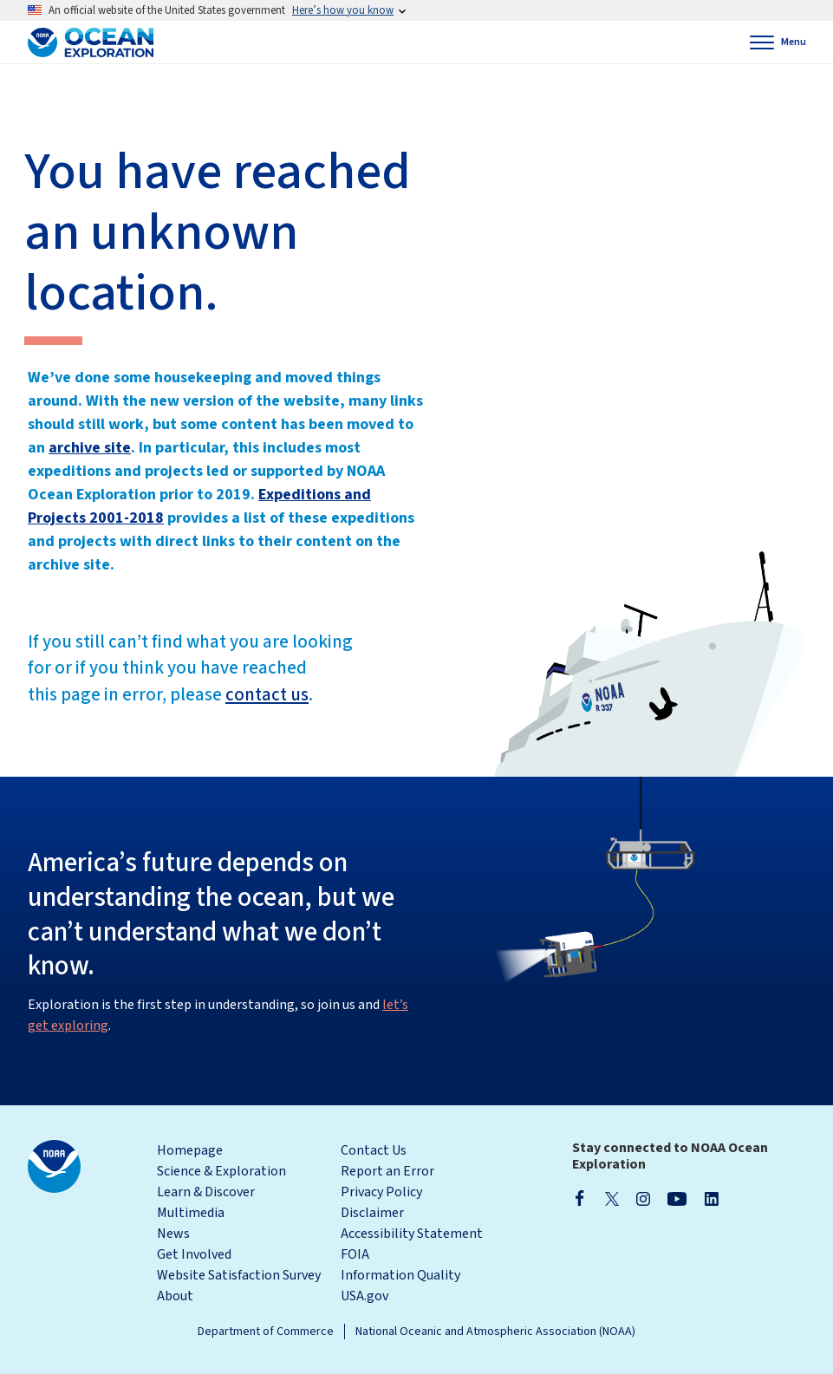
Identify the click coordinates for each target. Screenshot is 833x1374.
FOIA (355, 1254)
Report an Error (387, 1171)
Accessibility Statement (412, 1233)
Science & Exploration (221, 1171)
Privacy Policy (381, 1191)
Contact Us (374, 1150)
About (175, 1296)
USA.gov (364, 1296)
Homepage (190, 1150)
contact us (267, 694)
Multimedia (191, 1212)
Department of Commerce (266, 1331)
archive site (90, 448)
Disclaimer (372, 1212)
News (173, 1233)
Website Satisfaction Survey (239, 1275)
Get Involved (194, 1254)
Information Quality (400, 1275)
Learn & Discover (206, 1191)
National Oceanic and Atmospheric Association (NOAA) (495, 1331)
